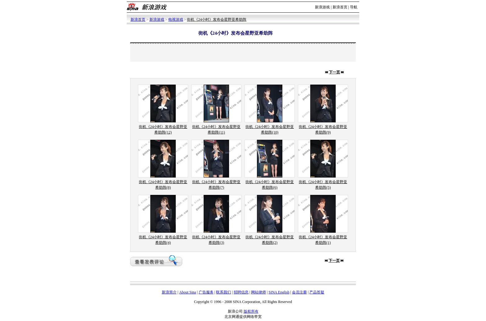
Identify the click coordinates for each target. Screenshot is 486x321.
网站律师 (258, 292)
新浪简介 (169, 292)
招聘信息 (241, 292)
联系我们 (223, 292)
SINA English (278, 292)
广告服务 (206, 292)
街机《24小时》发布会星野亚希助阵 (216, 19)
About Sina (187, 292)
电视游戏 (175, 19)
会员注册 (299, 292)
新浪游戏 (322, 7)
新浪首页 (340, 7)
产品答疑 (316, 292)
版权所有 (251, 311)
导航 (353, 7)
